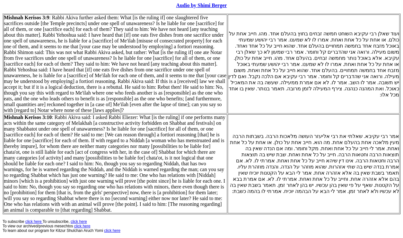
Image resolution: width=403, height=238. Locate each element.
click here (82, 226)
